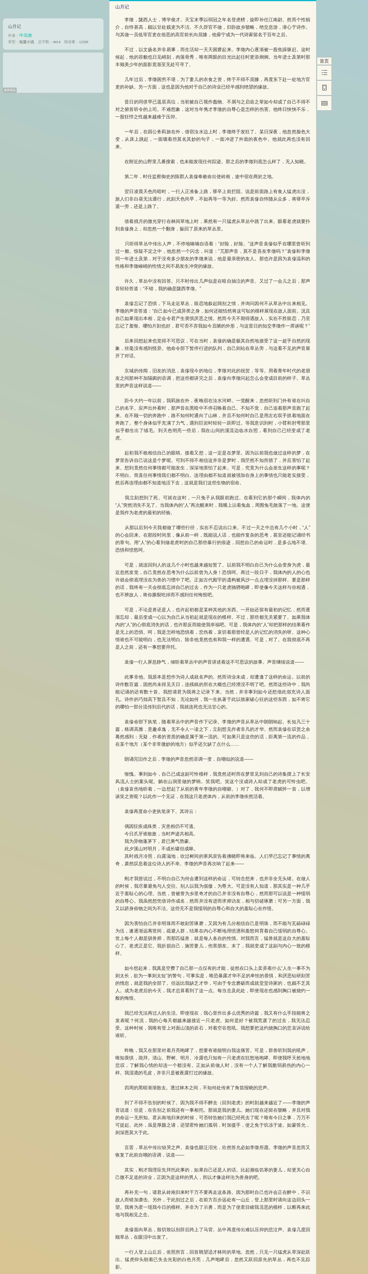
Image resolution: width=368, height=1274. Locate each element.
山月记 (14, 26)
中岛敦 (25, 35)
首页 (324, 61)
